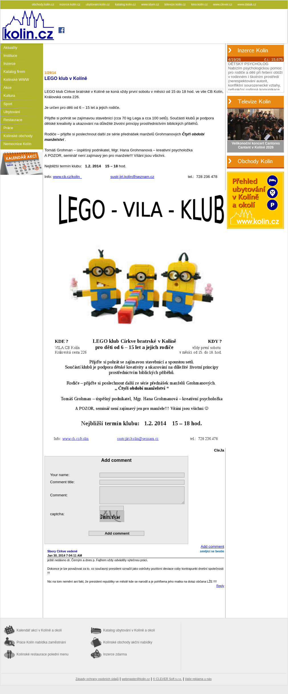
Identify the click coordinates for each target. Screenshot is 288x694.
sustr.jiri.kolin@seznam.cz (132, 176)
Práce (8, 128)
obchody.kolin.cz (43, 4)
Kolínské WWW (16, 79)
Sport (7, 104)
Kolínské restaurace (42, 654)
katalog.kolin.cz (126, 4)
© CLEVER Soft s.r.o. (167, 679)
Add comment (212, 546)
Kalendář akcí (39, 630)
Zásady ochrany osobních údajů (97, 679)
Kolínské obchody (18, 136)
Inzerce (9, 63)
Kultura (9, 95)
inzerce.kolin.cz (70, 4)
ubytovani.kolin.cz (98, 4)
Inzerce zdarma (115, 654)
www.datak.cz (247, 4)
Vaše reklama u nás (198, 679)
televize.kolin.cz (176, 4)
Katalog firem (14, 71)
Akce (7, 87)
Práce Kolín (41, 642)
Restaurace (12, 120)
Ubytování (11, 112)
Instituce (10, 55)
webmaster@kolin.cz (136, 679)
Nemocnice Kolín (17, 144)
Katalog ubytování (129, 630)
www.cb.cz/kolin (67, 176)
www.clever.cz (223, 4)
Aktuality (10, 47)
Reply (220, 585)
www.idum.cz (150, 4)
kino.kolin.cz (199, 4)
